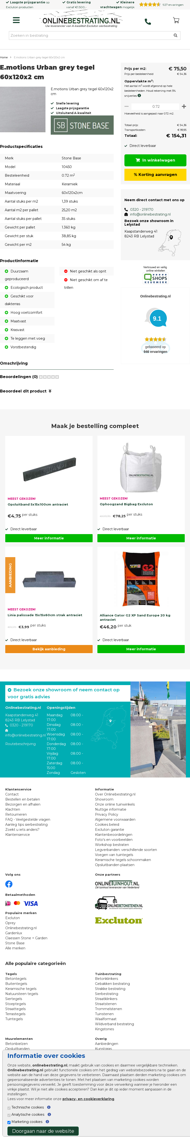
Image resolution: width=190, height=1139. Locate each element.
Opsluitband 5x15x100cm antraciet (38, 504)
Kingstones (104, 1029)
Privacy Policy (106, 814)
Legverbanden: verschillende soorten (126, 850)
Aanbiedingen (106, 1044)
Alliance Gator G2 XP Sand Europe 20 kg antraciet (135, 617)
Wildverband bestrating (114, 1024)
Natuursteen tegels (21, 994)
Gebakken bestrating (112, 984)
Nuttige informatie (110, 809)
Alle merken (15, 948)
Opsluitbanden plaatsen (114, 865)
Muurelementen (19, 1039)
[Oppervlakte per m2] (154, 106)
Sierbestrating (106, 994)
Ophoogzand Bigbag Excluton (126, 504)
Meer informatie (49, 538)
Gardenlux (13, 933)
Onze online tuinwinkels (115, 804)
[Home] (81, 19)
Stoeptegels (15, 1004)
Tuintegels (14, 1019)
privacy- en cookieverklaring (88, 1099)
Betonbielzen (16, 1044)
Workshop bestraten (112, 845)
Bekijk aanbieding (49, 649)
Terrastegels (15, 1014)
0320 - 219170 (139, 209)
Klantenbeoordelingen (113, 834)
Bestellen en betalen (22, 799)
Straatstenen (106, 1004)
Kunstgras (103, 1049)
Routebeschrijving (20, 744)
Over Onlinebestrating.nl (115, 794)
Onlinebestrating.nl (21, 928)
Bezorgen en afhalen (22, 804)
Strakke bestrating (110, 989)
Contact (12, 794)
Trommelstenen (108, 1009)
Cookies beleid (107, 824)
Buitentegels (16, 984)
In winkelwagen (154, 160)
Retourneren (16, 814)
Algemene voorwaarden (115, 819)
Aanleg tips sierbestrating (26, 824)
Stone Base (15, 943)
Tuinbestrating (108, 974)
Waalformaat (106, 1019)
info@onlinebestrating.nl (148, 214)
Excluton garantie (109, 829)
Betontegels (15, 978)
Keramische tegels (20, 989)
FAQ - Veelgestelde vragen (27, 819)
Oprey (10, 923)
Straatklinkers (106, 999)
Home (4, 57)
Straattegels (15, 1009)
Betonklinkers (106, 978)
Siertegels (13, 999)
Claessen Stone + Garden (26, 938)
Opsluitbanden (17, 1049)
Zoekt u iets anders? (22, 829)
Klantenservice (17, 834)
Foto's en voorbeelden (114, 840)
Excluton (12, 7)
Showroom (104, 799)
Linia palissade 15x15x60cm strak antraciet (45, 615)
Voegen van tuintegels (114, 855)
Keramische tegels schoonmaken (123, 860)
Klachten (12, 809)
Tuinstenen (104, 1014)
